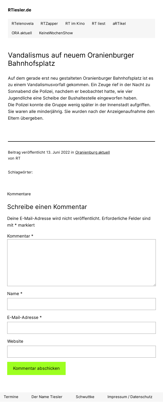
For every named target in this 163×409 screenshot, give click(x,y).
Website (15, 341)
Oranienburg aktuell (92, 152)
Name (15, 293)
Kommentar (20, 236)
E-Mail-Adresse (24, 317)
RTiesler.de (19, 9)
